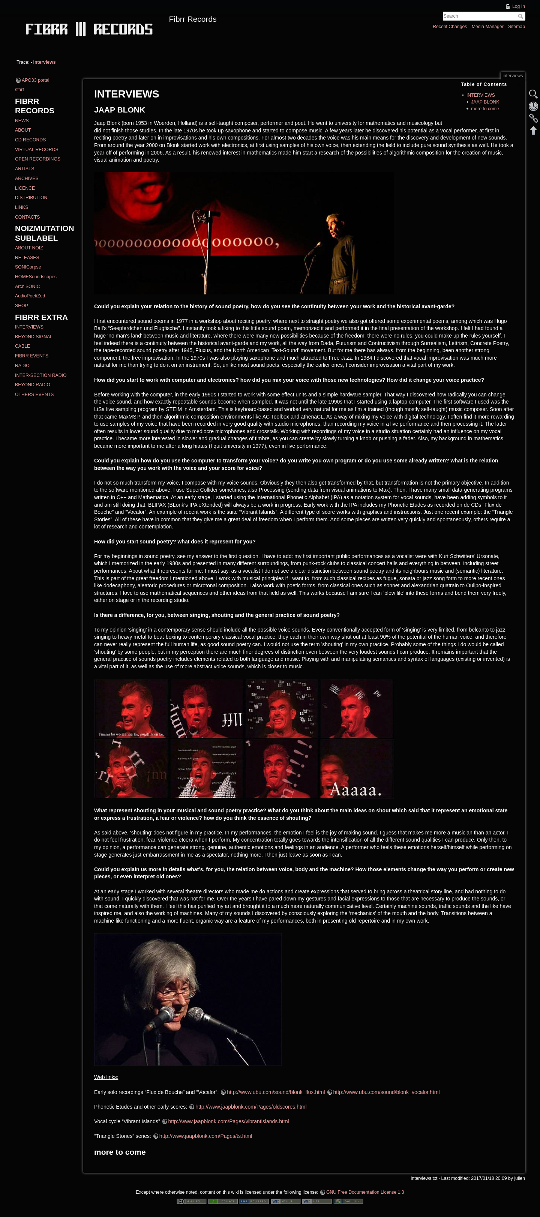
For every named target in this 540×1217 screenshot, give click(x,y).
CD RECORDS (30, 140)
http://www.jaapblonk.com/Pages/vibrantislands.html (228, 1121)
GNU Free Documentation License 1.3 (365, 1192)
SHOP (21, 305)
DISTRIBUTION (31, 197)
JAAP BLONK (485, 102)
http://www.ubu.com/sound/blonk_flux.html (276, 1092)
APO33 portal (36, 80)
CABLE (22, 346)
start (19, 89)
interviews (44, 62)
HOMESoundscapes (36, 276)
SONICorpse (28, 267)
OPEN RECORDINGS (37, 159)
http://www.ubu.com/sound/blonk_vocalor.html (386, 1092)
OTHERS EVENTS (34, 394)
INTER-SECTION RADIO (40, 375)
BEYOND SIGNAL (33, 336)
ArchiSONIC (27, 286)
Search (521, 16)
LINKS (21, 207)
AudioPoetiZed (30, 296)
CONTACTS (27, 217)
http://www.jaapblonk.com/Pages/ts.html (205, 1136)
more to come (485, 108)
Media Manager (488, 26)
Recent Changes (450, 26)
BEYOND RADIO (32, 384)
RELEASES (27, 257)
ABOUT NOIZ (29, 248)
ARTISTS (24, 168)
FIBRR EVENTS (31, 356)
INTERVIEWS (29, 327)
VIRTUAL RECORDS (36, 149)
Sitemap (516, 26)
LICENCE (25, 188)
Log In (518, 6)
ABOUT (23, 130)
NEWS (22, 120)
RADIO (22, 365)
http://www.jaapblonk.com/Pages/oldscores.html (250, 1107)
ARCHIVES (27, 178)
